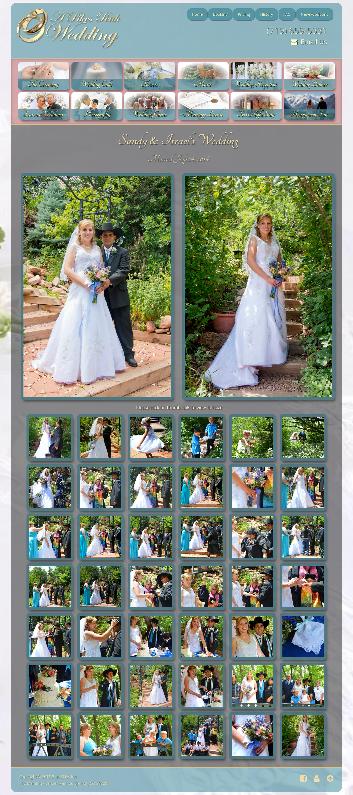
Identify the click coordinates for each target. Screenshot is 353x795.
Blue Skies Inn (64, 776)
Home (197, 14)
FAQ (287, 14)
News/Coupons (314, 14)
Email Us (309, 41)
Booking (220, 14)
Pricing (244, 14)
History (266, 14)
